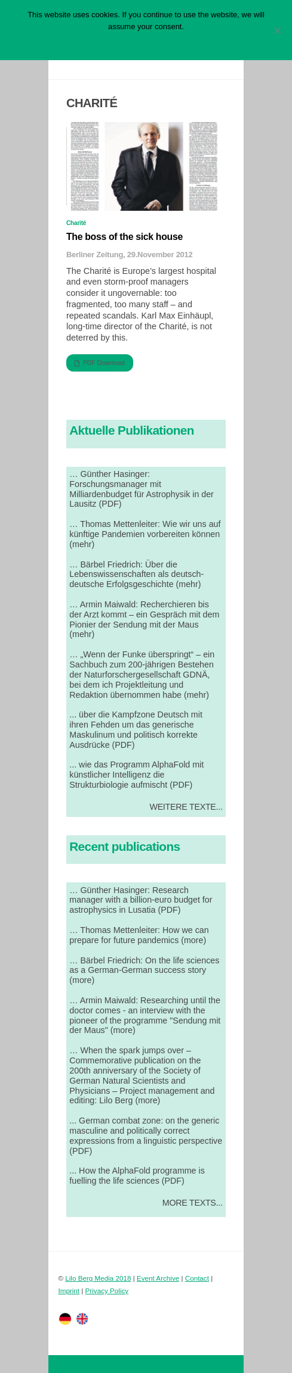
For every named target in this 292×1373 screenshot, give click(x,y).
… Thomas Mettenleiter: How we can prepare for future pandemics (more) (138, 935)
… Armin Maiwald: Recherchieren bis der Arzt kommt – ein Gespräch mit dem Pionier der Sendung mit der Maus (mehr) (144, 619)
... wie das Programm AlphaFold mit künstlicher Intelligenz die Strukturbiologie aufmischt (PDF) (136, 775)
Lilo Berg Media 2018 (98, 1278)
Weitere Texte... (185, 807)
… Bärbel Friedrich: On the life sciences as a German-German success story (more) (144, 970)
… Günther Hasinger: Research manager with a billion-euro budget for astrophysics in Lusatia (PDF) (140, 900)
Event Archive (158, 1278)
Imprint (68, 1290)
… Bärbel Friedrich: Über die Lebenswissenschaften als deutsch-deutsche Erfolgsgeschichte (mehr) (136, 574)
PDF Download (100, 363)
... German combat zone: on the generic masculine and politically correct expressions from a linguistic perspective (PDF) (145, 1136)
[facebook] (82, 1318)
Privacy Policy (107, 1290)
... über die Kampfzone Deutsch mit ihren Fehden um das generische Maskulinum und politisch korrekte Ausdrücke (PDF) (135, 730)
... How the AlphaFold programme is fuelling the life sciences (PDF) (137, 1175)
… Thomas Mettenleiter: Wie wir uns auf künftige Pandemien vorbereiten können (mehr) (144, 534)
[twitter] (65, 1318)
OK (105, 42)
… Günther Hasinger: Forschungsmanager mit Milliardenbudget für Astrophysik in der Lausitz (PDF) (141, 489)
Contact (197, 1278)
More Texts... (192, 1202)
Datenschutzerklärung (154, 42)
